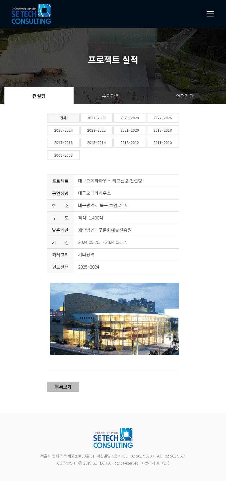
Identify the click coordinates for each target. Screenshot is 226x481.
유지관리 (110, 95)
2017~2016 (76, 142)
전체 (76, 117)
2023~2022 (109, 130)
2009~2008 (76, 154)
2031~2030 (109, 117)
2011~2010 (175, 142)
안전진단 (185, 95)
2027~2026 (175, 117)
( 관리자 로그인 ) (155, 463)
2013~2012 (142, 142)
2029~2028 (142, 117)
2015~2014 (109, 142)
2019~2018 (175, 130)
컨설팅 (39, 95)
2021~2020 (142, 130)
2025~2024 (76, 130)
